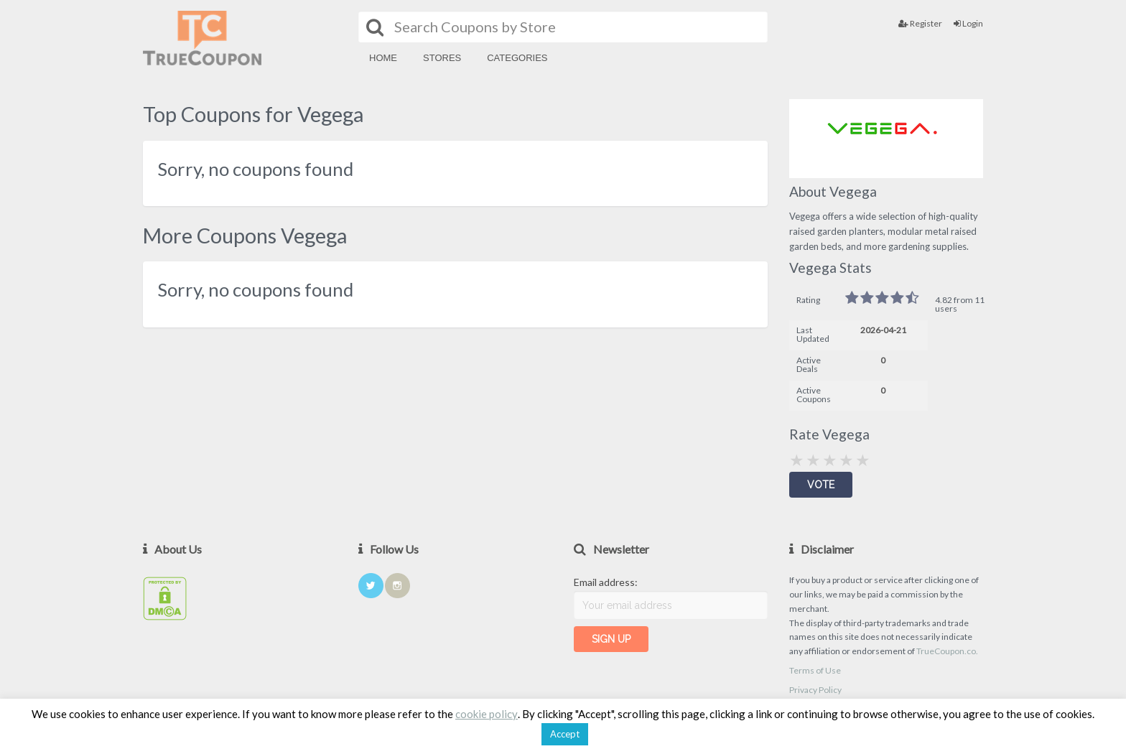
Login (968, 23)
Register (920, 23)
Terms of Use (815, 670)
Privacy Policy (815, 689)
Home (383, 57)
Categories (517, 57)
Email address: (606, 582)
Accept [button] (565, 734)
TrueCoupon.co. (947, 651)
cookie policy (486, 713)
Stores (442, 57)
